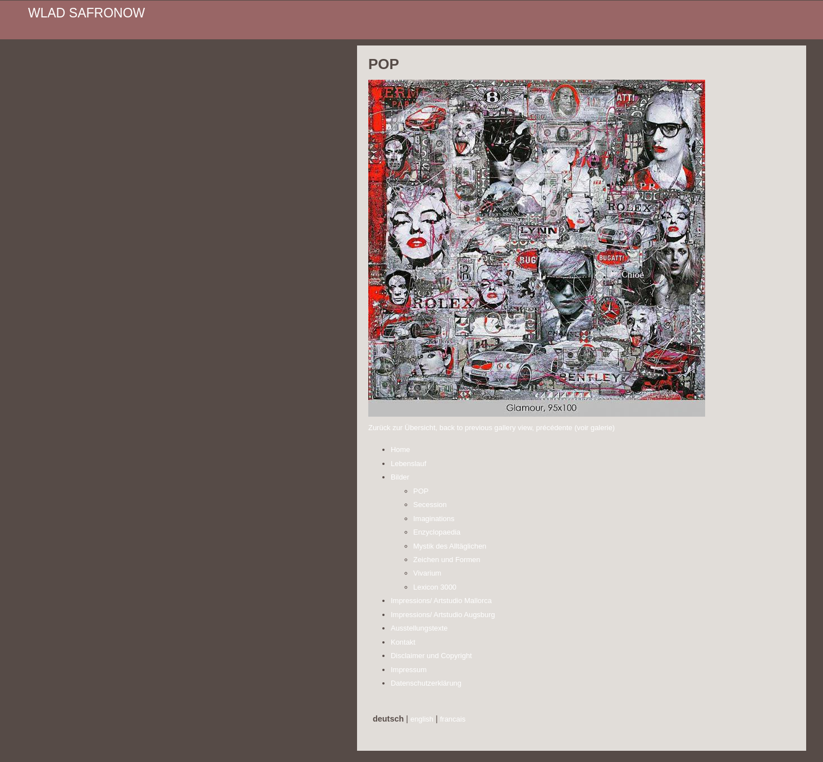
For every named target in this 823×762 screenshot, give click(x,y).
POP (420, 491)
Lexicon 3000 (434, 587)
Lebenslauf (408, 463)
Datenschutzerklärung (426, 683)
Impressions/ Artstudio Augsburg (443, 614)
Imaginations (433, 518)
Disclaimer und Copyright (431, 655)
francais (452, 719)
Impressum (409, 669)
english (421, 719)
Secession (430, 504)
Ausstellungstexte (419, 628)
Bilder (400, 477)
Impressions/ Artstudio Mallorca (441, 600)
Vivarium (427, 573)
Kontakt (403, 642)
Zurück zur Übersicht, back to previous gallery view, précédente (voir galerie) (491, 427)
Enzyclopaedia (436, 532)
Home (400, 449)
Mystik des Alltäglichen (449, 546)
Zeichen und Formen (447, 559)
